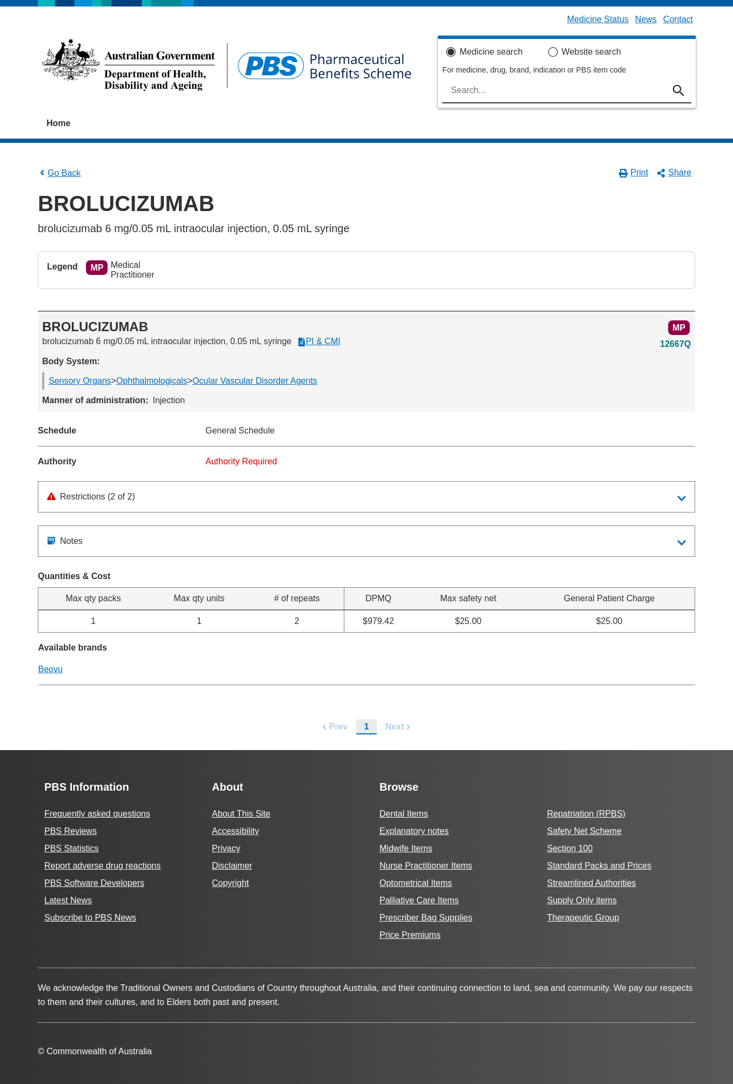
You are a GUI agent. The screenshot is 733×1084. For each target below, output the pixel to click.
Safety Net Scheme (584, 831)
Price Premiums (410, 935)
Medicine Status (598, 19)
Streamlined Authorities (591, 883)
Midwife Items (405, 848)
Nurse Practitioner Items (425, 865)
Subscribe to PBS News (90, 917)
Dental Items (403, 813)
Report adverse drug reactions (102, 865)
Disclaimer (232, 865)
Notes (65, 541)
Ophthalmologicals (152, 380)
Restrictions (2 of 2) (91, 496)
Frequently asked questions (97, 813)
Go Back (59, 173)
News (646, 19)
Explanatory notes (414, 831)
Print (634, 173)
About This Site (241, 813)
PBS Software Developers (94, 883)
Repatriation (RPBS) (586, 813)
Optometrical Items (415, 883)
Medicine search (491, 51)
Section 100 (570, 848)
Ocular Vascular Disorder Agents (254, 380)
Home (58, 123)
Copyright (230, 883)
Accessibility (235, 831)
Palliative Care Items (419, 900)
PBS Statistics (71, 848)
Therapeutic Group (583, 917)
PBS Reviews (70, 831)
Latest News (68, 900)
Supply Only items (582, 900)
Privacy (226, 848)
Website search (591, 51)
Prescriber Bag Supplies (425, 917)
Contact (678, 19)
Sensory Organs (80, 380)
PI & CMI (319, 341)
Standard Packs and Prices (599, 865)
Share (674, 173)
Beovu (50, 669)
